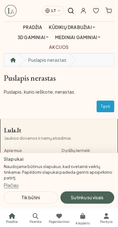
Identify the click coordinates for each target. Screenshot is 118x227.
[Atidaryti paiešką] (70, 10)
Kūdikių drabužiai (70, 27)
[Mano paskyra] (83, 10)
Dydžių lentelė (76, 150)
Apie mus (13, 150)
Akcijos (59, 47)
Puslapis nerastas (47, 60)
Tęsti (105, 106)
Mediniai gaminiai (76, 37)
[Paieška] (35, 218)
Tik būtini (30, 197)
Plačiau (11, 185)
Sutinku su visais (87, 197)
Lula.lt (12, 130)
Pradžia (32, 27)
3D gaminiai (31, 37)
